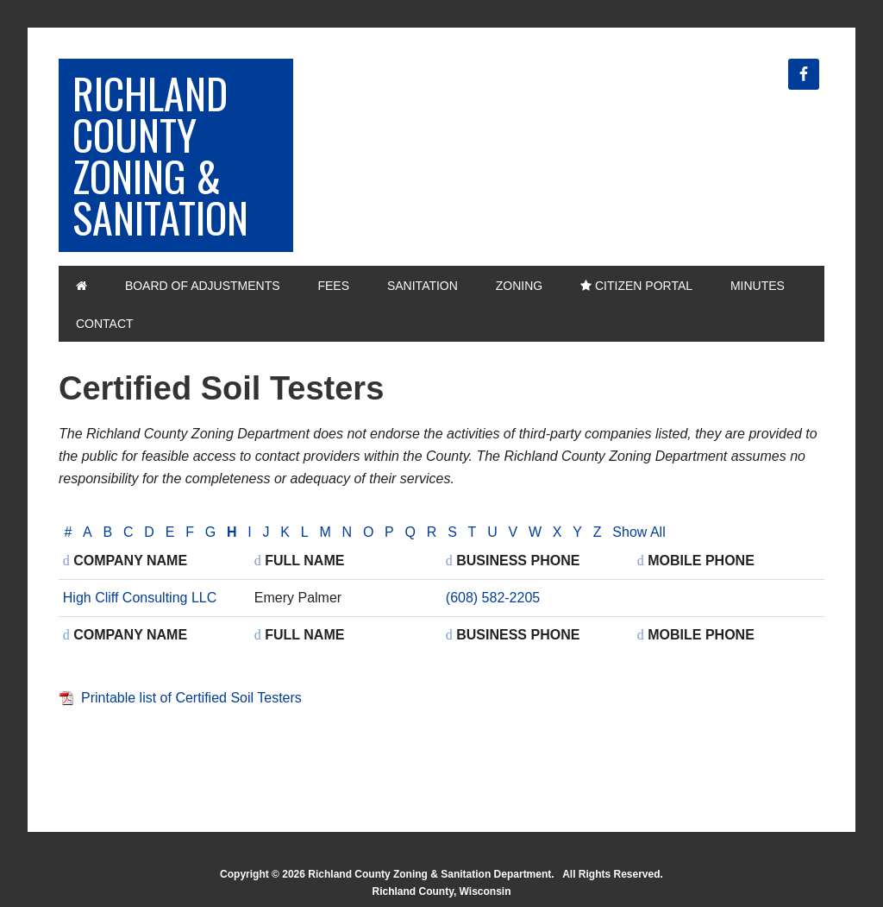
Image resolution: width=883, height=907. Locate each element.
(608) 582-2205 (493, 597)
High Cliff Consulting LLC (139, 597)
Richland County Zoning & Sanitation (160, 155)
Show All (638, 532)
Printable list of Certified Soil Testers (191, 697)
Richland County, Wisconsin (441, 891)
